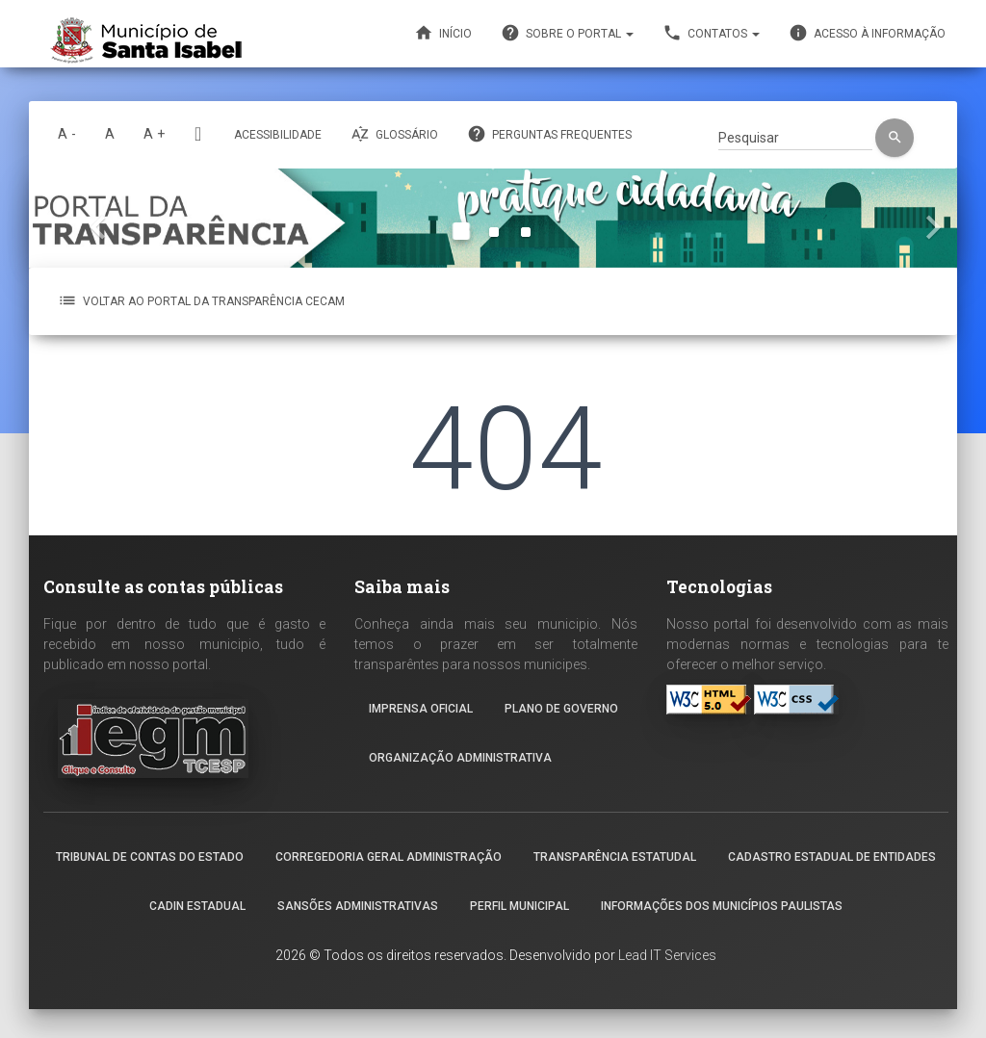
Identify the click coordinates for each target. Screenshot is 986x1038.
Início (443, 32)
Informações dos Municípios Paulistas (722, 906)
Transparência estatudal (614, 857)
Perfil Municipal (519, 906)
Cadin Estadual (197, 906)
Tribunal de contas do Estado (150, 857)
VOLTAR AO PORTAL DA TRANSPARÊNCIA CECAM (201, 300)
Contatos (711, 32)
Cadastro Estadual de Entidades (832, 857)
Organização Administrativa (460, 758)
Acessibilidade (278, 135)
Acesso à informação (867, 32)
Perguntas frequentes (549, 133)
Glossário (394, 133)
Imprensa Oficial (421, 708)
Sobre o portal (567, 32)
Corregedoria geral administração (388, 857)
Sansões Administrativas (357, 906)
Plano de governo (561, 708)
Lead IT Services (667, 955)
